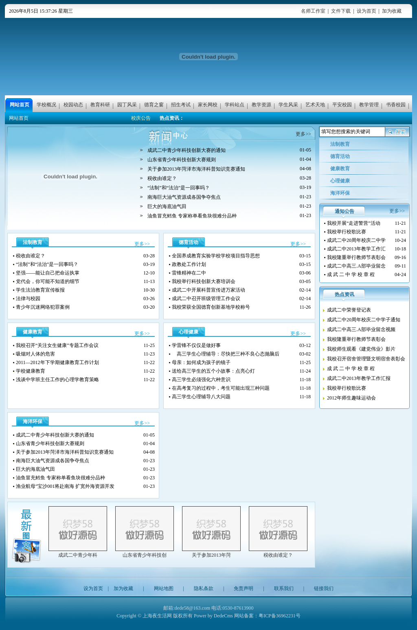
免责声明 (243, 588)
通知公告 (344, 211)
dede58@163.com (192, 608)
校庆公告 (141, 118)
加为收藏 (392, 11)
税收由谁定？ (278, 555)
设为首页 (366, 11)
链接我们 (324, 588)
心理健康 (188, 332)
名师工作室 (313, 11)
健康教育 (32, 332)
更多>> (303, 134)
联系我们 (284, 588)
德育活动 (188, 242)
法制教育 (32, 242)
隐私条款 (203, 588)
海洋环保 (32, 421)
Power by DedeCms (213, 616)
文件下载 (341, 11)
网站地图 (163, 588)
